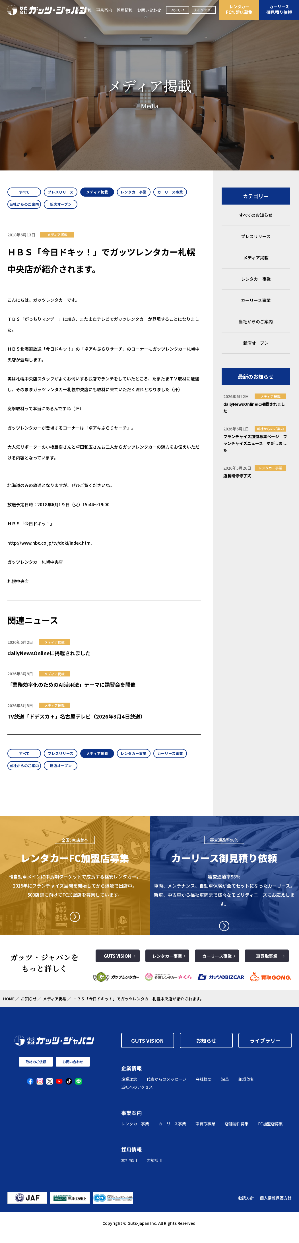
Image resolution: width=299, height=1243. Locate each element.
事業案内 (104, 10)
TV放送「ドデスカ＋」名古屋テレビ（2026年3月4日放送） (76, 720)
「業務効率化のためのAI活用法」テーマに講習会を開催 (71, 689)
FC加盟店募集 (239, 9)
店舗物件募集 (237, 1133)
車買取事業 (266, 965)
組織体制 (246, 1088)
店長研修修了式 (237, 475)
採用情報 (125, 10)
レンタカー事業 (167, 965)
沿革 (225, 1088)
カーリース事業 (217, 965)
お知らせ (177, 9)
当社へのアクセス (137, 1096)
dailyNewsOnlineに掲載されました (48, 657)
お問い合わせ (149, 10)
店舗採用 (154, 1169)
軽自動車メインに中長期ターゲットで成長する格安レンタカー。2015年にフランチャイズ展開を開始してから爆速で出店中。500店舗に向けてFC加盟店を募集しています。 (75, 894)
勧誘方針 (246, 1207)
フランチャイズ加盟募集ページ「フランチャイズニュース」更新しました (255, 443)
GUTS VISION (117, 965)
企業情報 (131, 1077)
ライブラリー (203, 9)
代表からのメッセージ (166, 1088)
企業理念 (129, 1088)
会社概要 (204, 1088)
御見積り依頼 (279, 9)
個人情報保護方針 (276, 1207)
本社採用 (129, 1169)
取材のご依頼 (36, 1071)
